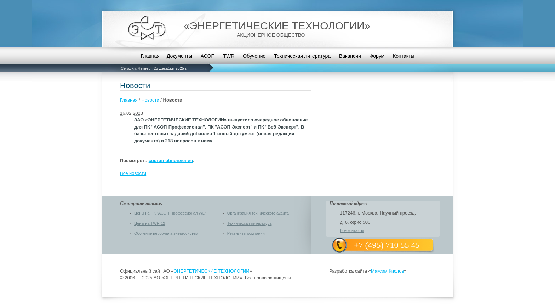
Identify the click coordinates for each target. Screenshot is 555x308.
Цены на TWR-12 (149, 223)
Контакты (403, 56)
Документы (179, 56)
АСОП (208, 56)
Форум (377, 56)
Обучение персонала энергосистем (166, 233)
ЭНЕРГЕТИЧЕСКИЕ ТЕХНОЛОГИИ (212, 271)
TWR (229, 56)
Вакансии (350, 56)
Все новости (133, 173)
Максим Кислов (387, 271)
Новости (150, 100)
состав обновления (171, 160)
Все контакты (352, 230)
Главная (150, 56)
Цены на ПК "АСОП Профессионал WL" (170, 213)
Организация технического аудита (258, 213)
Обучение (254, 56)
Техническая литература (302, 56)
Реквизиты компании (246, 233)
